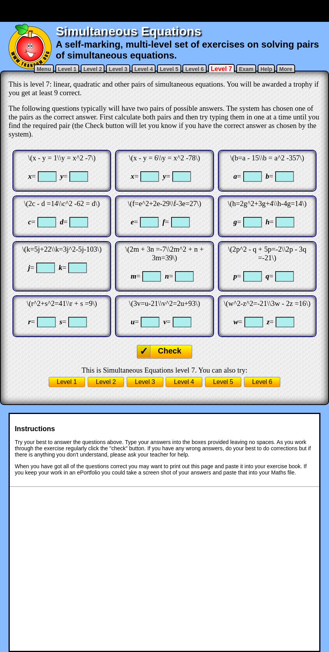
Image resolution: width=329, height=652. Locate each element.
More (285, 69)
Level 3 (118, 69)
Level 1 (67, 69)
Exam (246, 69)
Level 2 (92, 69)
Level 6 (194, 69)
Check (169, 350)
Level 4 (143, 69)
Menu (44, 69)
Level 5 (169, 69)
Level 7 (221, 69)
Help (266, 69)
